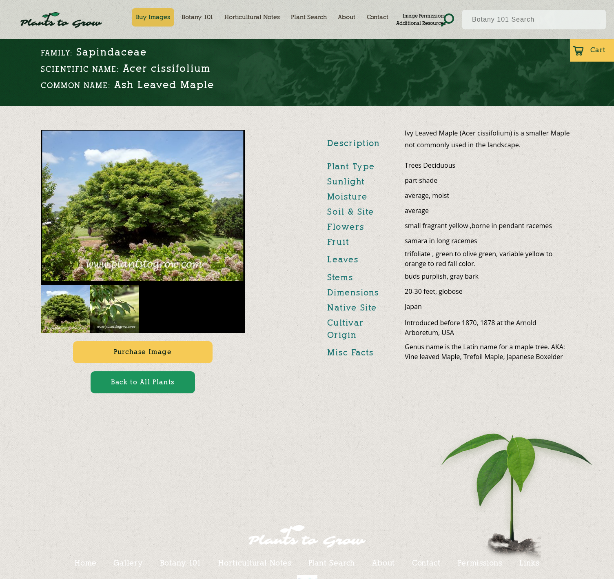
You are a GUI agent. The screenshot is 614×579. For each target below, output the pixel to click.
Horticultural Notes (252, 17)
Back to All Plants (143, 382)
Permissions (480, 563)
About (346, 17)
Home (86, 563)
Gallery (127, 563)
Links (529, 563)
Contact (377, 17)
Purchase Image (142, 351)
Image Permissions (424, 15)
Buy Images (153, 17)
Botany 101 (197, 17)
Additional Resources (421, 23)
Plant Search (309, 17)
